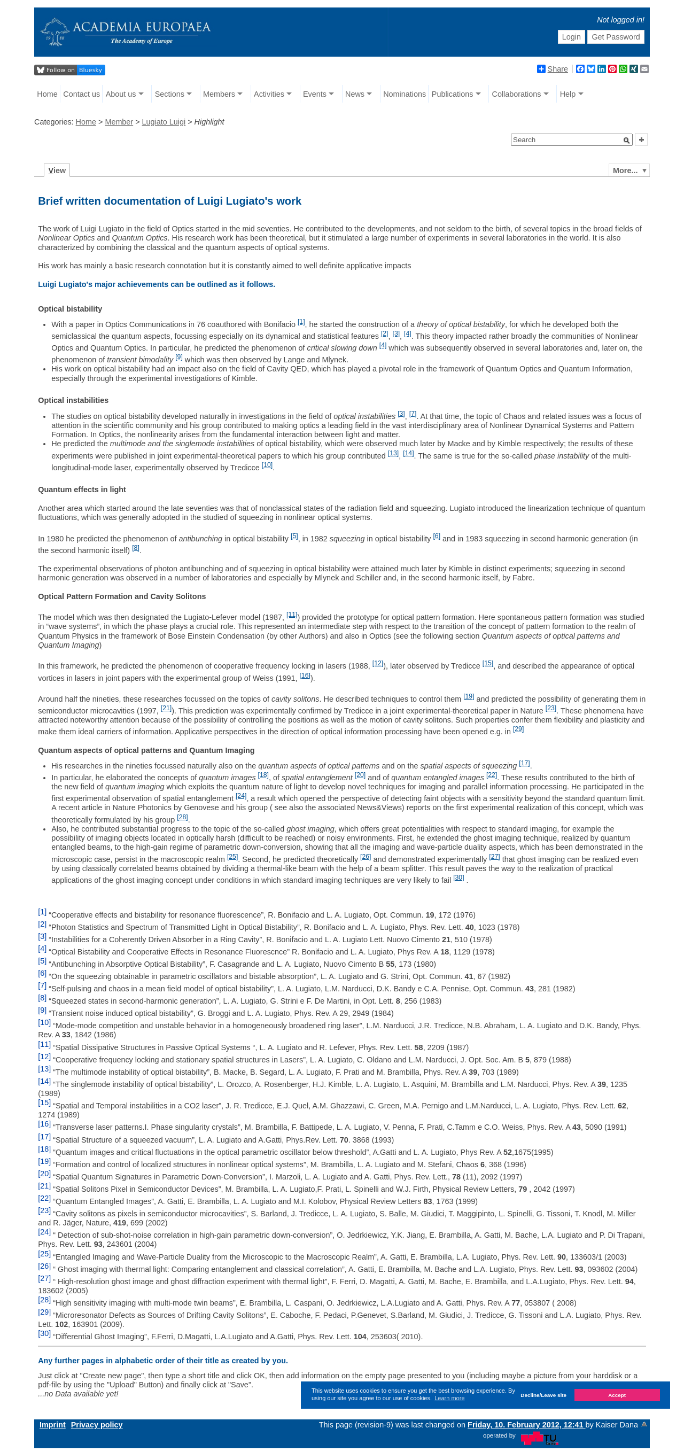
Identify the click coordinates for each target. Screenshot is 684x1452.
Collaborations (516, 94)
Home (47, 94)
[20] (360, 775)
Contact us (81, 94)
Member (119, 122)
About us (121, 94)
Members (219, 94)
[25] (232, 856)
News (354, 94)
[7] (413, 413)
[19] (468, 696)
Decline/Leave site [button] (543, 1395)
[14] (408, 453)
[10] (267, 465)
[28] (182, 817)
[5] (294, 536)
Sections (169, 94)
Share (552, 69)
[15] (488, 663)
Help (568, 94)
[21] (166, 708)
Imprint (53, 1424)
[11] (291, 614)
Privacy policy (97, 1424)
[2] (384, 333)
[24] (241, 795)
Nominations (404, 94)
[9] (179, 357)
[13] (393, 453)
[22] (491, 775)
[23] (551, 708)
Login (571, 37)
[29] (518, 729)
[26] (365, 856)
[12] (377, 663)
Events (315, 94)
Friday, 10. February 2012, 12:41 (527, 1424)
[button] (627, 140)
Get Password (616, 37)
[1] (301, 321)
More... (625, 170)
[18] (263, 775)
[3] (396, 333)
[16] (304, 675)
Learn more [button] (449, 1398)
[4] (407, 333)
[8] (135, 548)
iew (57, 170)
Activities (269, 94)
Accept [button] (617, 1395)
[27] (494, 856)
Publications (452, 94)
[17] (524, 763)
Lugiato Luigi (164, 122)
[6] (436, 536)
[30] (458, 877)
